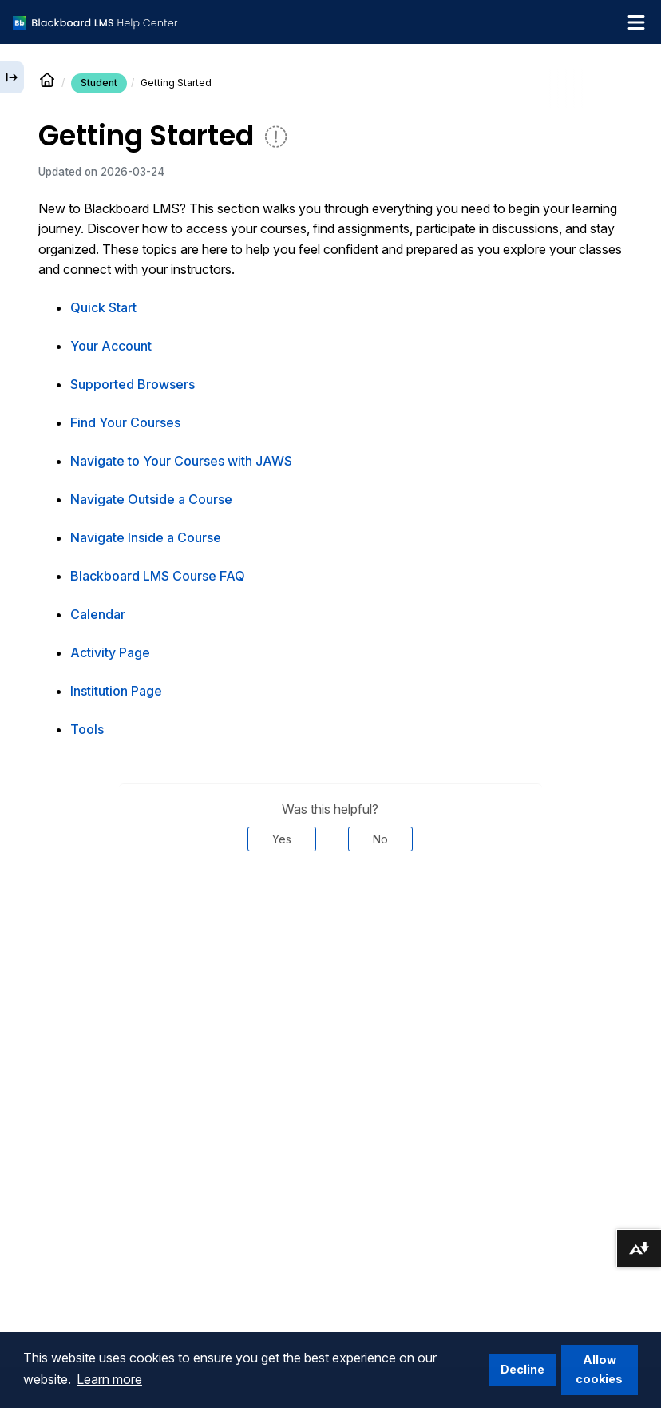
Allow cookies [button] (599, 1369)
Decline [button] (522, 1369)
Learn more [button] (109, 1379)
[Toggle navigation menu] (636, 22)
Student (99, 83)
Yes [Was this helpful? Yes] (281, 839)
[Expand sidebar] (12, 77)
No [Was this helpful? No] (380, 839)
